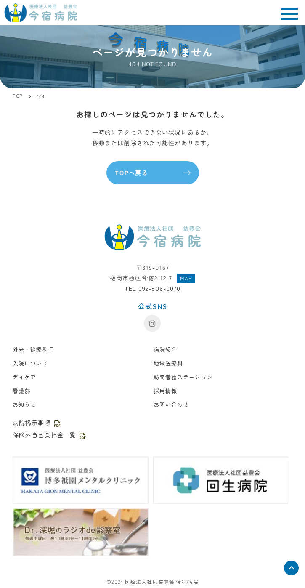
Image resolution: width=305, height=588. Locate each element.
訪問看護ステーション (183, 377)
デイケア (24, 377)
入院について (30, 363)
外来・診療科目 (33, 349)
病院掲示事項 (37, 422)
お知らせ (24, 404)
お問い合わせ (171, 404)
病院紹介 (165, 349)
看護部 (21, 391)
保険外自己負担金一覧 (50, 435)
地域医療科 (168, 363)
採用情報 (165, 391)
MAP (186, 278)
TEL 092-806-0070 (153, 288)
